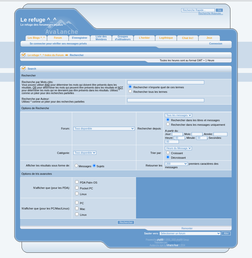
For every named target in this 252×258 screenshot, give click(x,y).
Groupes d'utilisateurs (123, 38)
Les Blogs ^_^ (36, 37)
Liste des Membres (101, 38)
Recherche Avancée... (210, 13)
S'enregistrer (79, 37)
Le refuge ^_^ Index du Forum (46, 55)
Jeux (209, 37)
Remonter (187, 228)
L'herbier (144, 37)
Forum (58, 37)
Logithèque (166, 37)
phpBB (160, 239)
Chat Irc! (187, 37)
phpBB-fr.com (174, 242)
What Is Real (172, 245)
